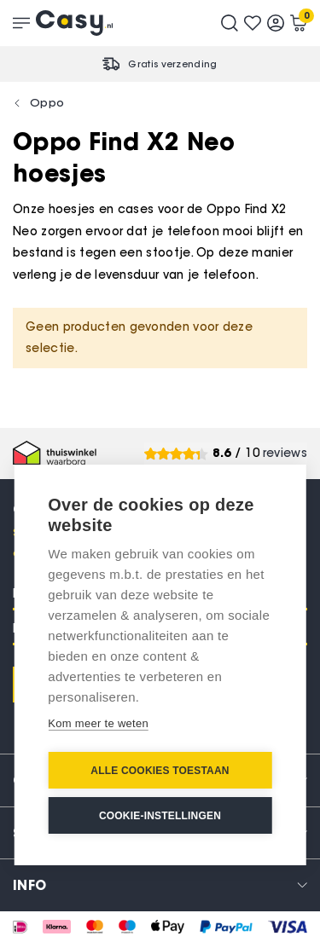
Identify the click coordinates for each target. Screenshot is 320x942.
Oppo (47, 102)
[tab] (160, 884)
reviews (285, 453)
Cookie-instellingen (160, 816)
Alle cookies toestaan (159, 771)
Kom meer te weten (98, 723)
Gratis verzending (172, 64)
